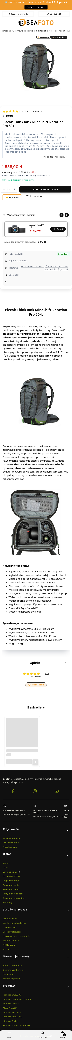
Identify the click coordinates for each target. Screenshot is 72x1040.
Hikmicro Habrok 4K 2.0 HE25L (17, 999)
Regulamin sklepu (11, 880)
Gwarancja (8, 974)
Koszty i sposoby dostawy (15, 923)
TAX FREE (7, 949)
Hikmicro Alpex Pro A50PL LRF (16, 1025)
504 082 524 (55, 14)
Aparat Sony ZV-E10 (37, 226)
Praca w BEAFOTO (11, 876)
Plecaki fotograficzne (60, 31)
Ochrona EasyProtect (13, 970)
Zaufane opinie (10, 872)
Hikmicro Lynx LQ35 (12, 994)
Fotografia (43, 31)
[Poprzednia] (3, 5)
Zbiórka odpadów (11, 978)
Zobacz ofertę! (36, 7)
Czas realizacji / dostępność (16, 936)
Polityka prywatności (13, 893)
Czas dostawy (9, 927)
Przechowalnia (10, 847)
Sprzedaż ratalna (11, 940)
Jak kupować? (10, 918)
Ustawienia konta (11, 842)
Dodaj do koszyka (47, 189)
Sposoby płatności (12, 931)
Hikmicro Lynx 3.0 (11, 1003)
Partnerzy (7, 902)
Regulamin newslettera (14, 898)
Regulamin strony (11, 889)
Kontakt (6, 863)
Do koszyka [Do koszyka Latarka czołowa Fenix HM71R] (35, 762)
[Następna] (68, 5)
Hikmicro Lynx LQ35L (12, 1016)
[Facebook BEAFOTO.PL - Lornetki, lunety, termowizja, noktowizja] (13, 791)
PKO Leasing (9, 945)
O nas (6, 867)
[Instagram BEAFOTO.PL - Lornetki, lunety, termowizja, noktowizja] (35, 791)
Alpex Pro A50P (10, 1008)
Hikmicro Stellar (10, 1021)
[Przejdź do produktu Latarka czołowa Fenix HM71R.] (22, 734)
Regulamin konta (11, 885)
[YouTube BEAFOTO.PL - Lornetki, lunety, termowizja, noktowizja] (57, 791)
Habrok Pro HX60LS (12, 1012)
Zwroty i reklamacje (12, 965)
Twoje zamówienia (12, 838)
